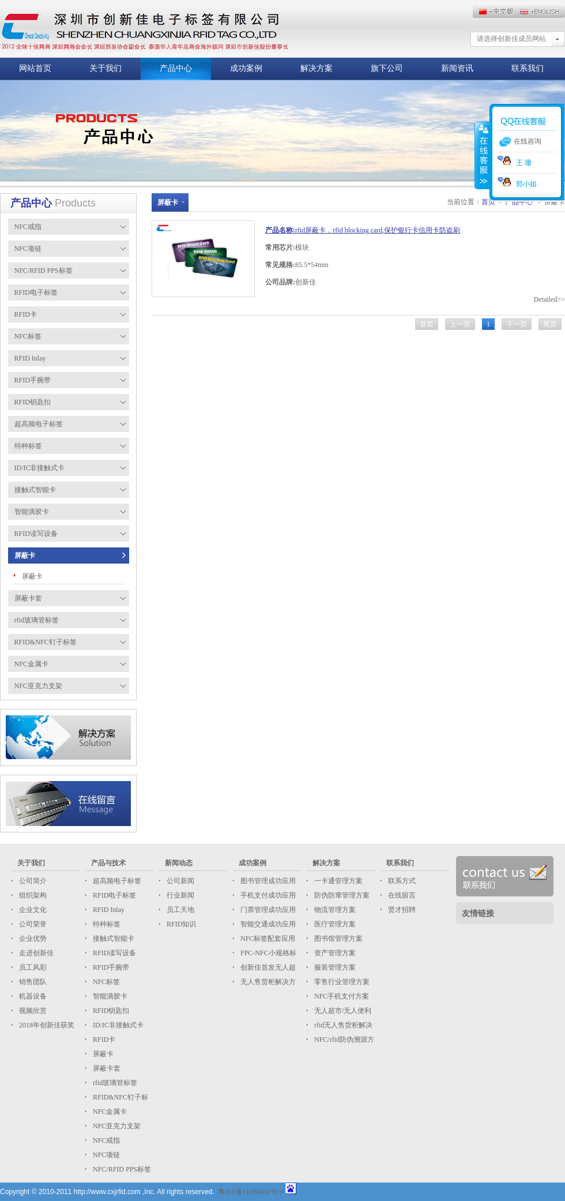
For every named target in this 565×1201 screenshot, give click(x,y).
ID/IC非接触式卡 (117, 1025)
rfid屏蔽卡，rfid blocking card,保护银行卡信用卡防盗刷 (377, 230)
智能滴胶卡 (109, 996)
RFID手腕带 (110, 967)
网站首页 (35, 68)
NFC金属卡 (109, 1112)
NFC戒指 (105, 1140)
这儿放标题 (144, 29)
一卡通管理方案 (337, 881)
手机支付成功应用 (267, 895)
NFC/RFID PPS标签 (121, 1169)
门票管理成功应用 (267, 910)
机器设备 (32, 996)
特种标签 (105, 924)
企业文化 (32, 910)
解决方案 (316, 68)
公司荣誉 (32, 924)
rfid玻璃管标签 (114, 1083)
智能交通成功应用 (267, 924)
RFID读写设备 (113, 953)
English (496, 11)
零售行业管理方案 (341, 982)
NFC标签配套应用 (267, 938)
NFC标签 (105, 982)
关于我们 (105, 68)
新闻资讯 (457, 68)
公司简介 (32, 881)
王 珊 (515, 163)
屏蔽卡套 (105, 1068)
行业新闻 (179, 895)
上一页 (460, 324)
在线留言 (401, 895)
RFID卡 (103, 1039)
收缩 (482, 155)
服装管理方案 (334, 967)
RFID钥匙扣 (110, 1011)
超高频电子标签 (116, 881)
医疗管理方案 (334, 924)
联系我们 (527, 68)
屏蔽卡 (32, 576)
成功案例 (246, 68)
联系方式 (401, 881)
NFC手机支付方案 (340, 996)
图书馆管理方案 (337, 938)
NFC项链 (105, 1155)
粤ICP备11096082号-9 (250, 1192)
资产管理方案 (334, 953)
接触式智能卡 (112, 938)
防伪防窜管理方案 (341, 895)
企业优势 (32, 938)
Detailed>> (549, 299)
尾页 (550, 324)
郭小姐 (517, 184)
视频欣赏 (32, 1011)
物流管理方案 (334, 910)
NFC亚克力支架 (116, 1126)
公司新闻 (179, 881)
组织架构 (32, 895)
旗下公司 (387, 68)
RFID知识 (180, 924)
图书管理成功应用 (267, 881)
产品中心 (176, 68)
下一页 (516, 324)
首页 (427, 324)
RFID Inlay (108, 910)
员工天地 (179, 910)
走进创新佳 (35, 953)
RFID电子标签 (113, 895)
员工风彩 (32, 967)
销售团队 (32, 982)
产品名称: (280, 230)
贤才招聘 (401, 910)
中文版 (542, 11)
